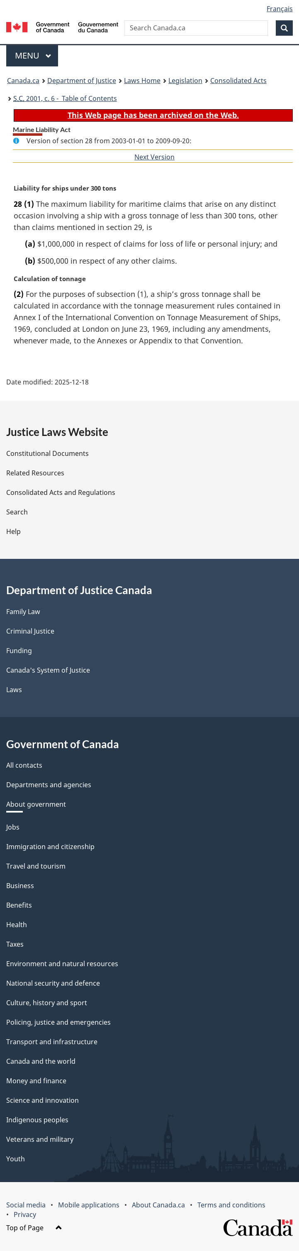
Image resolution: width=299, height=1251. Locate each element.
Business (20, 885)
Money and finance (36, 1080)
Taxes (15, 944)
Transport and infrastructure (51, 1041)
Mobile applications (88, 1204)
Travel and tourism (36, 866)
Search (17, 512)
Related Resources (35, 472)
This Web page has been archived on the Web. (153, 115)
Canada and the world (40, 1061)
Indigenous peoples (37, 1119)
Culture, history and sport (46, 1002)
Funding (19, 650)
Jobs (12, 827)
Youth (15, 1158)
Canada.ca (23, 80)
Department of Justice (81, 80)
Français (280, 8)
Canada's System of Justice (48, 670)
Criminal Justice (30, 631)
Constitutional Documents (47, 453)
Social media (26, 1204)
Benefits (19, 905)
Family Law (23, 611)
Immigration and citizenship (50, 846)
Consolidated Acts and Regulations (60, 492)
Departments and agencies (48, 784)
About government (36, 804)
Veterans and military (39, 1139)
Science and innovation (42, 1100)
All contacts (24, 765)
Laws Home (142, 80)
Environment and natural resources (62, 963)
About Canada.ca (158, 1204)
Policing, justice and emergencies (58, 1022)
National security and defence (53, 983)
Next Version (154, 157)
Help (13, 531)
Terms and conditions (231, 1204)
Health (16, 924)
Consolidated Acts (238, 80)
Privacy (25, 1214)
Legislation (185, 80)
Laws (14, 689)
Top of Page (34, 1227)
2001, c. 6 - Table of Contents (65, 98)
